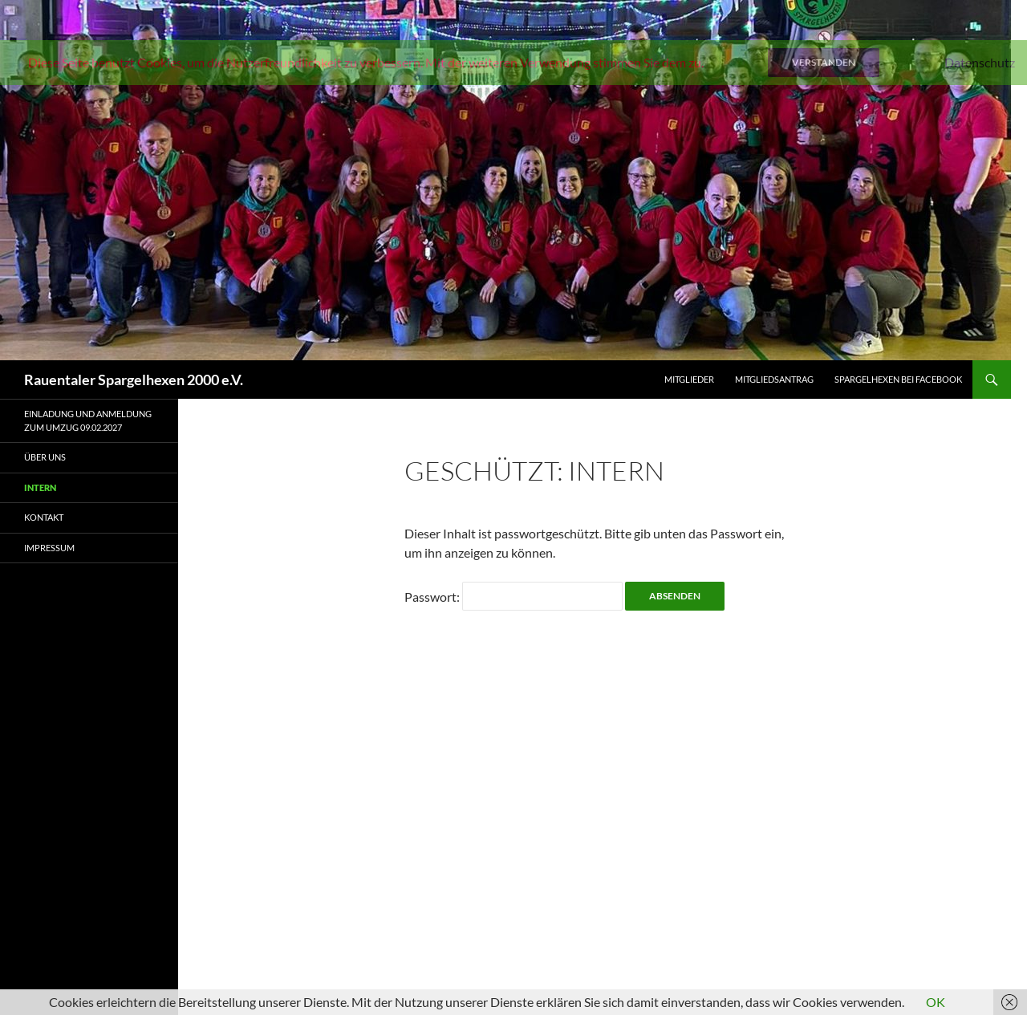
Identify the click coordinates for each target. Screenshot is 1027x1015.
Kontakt (43, 517)
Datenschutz (979, 62)
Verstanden (823, 62)
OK (935, 1001)
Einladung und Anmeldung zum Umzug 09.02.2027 (88, 420)
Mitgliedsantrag (774, 379)
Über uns (45, 457)
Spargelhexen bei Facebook (898, 379)
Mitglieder (689, 379)
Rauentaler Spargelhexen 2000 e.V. (133, 379)
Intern (40, 487)
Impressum (49, 547)
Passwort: (513, 596)
